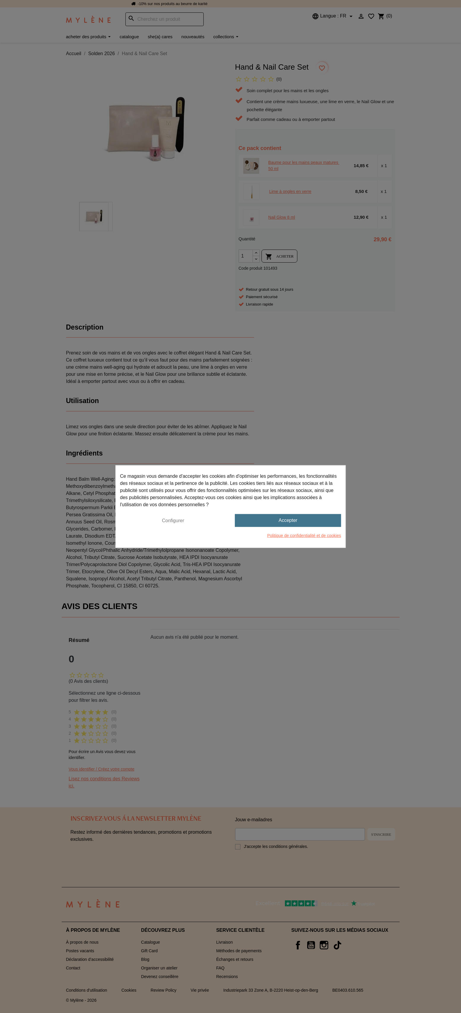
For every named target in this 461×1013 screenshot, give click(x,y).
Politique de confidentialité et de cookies (304, 535)
